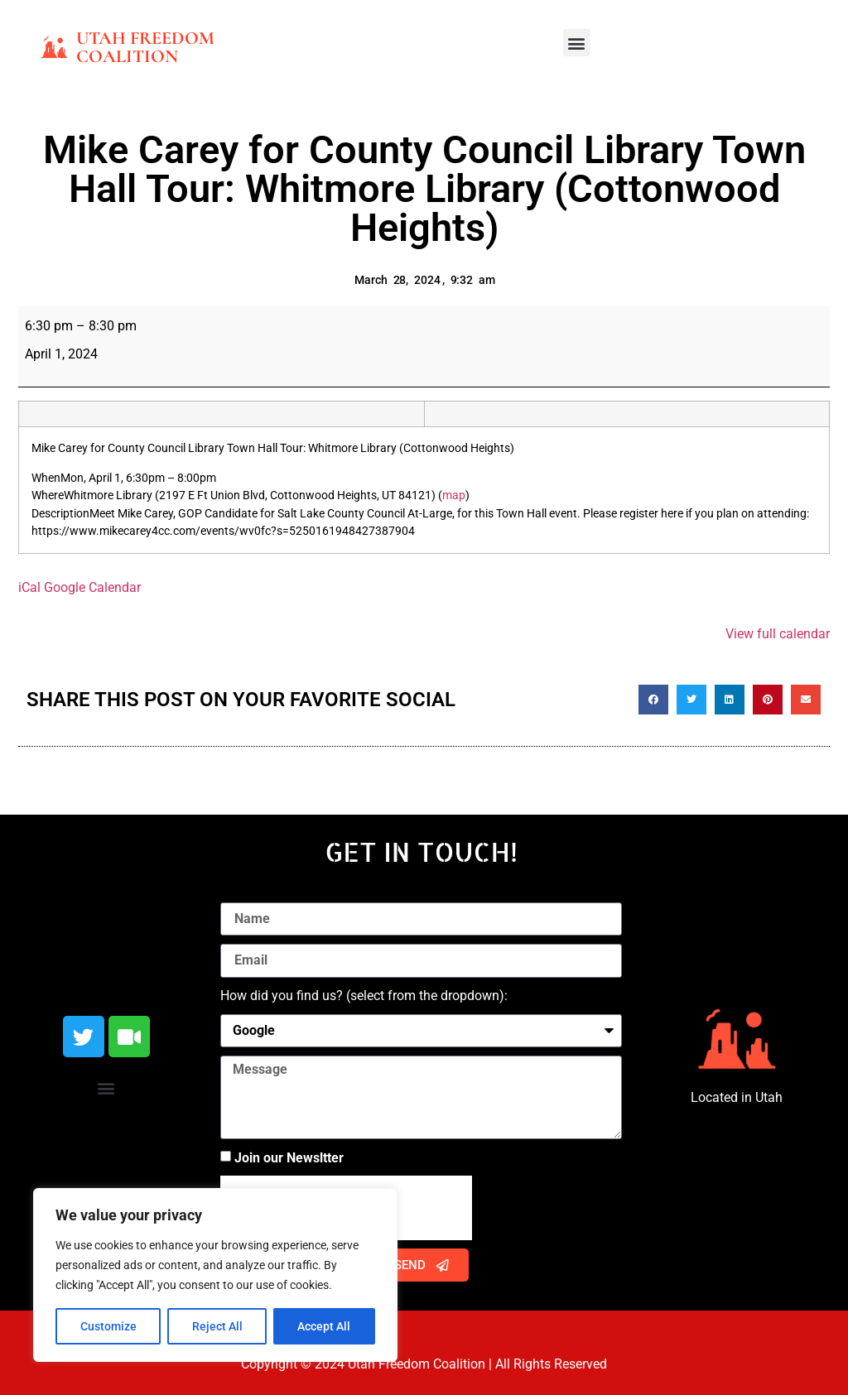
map (453, 495)
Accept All (324, 1326)
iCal (29, 587)
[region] (215, 1275)
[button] (576, 42)
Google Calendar (92, 587)
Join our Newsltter (289, 1158)
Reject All (217, 1326)
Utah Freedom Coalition (145, 47)
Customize (108, 1326)
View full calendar (777, 634)
